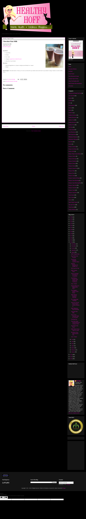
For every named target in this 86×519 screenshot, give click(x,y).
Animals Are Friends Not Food (75, 93)
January (73, 351)
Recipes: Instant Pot (73, 168)
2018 (71, 233)
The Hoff (78, 380)
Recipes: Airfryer (72, 156)
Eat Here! (71, 71)
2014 (71, 242)
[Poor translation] (5, 497)
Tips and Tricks (72, 204)
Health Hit (71, 112)
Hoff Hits (71, 127)
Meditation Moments (73, 136)
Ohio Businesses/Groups (74, 76)
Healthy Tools (71, 124)
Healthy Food (71, 120)
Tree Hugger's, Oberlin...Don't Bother (74, 291)
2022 (71, 225)
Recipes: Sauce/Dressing (74, 180)
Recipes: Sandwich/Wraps (74, 178)
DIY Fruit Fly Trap (75, 268)
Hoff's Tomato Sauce (74, 271)
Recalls (70, 144)
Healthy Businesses (73, 117)
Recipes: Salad (72, 175)
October (73, 248)
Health (70, 110)
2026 (71, 217)
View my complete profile (74, 412)
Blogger (63, 488)
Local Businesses (72, 132)
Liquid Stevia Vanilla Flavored (15, 59)
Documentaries (72, 105)
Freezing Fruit (74, 319)
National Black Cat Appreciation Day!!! (75, 287)
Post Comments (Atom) (36, 130)
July (72, 339)
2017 (71, 235)
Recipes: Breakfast (72, 161)
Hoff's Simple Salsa (75, 254)
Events (70, 107)
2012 (71, 356)
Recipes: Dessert (72, 163)
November (73, 246)
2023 (71, 223)
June (72, 341)
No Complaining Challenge (74, 300)
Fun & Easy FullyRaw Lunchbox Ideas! (75, 260)
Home (33, 126)
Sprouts (70, 199)
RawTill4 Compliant (7, 46)
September (73, 250)
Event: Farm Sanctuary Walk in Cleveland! (75, 316)
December (73, 243)
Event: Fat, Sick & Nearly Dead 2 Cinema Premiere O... (75, 304)
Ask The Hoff (71, 95)
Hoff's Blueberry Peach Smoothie (75, 309)
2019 (71, 231)
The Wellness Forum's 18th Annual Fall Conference (74, 280)
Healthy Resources (72, 122)
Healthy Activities (72, 115)
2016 (71, 237)
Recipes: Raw (71, 173)
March (72, 347)
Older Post (61, 126)
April (72, 345)
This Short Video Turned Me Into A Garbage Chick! (75, 322)
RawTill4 (8, 81)
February (73, 349)
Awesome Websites (73, 69)
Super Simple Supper (73, 202)
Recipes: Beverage (13, 81)
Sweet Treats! (71, 73)
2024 (71, 221)
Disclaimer (71, 85)
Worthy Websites (72, 209)
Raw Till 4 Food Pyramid (74, 256)
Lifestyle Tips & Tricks (73, 78)
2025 (71, 219)
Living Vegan (71, 129)
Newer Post (5, 126)
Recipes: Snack (72, 190)
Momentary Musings (73, 139)
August (73, 252)
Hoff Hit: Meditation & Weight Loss (74, 265)
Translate (67, 484)
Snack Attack (71, 195)
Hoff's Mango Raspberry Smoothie (74, 296)
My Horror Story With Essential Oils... (74, 333)
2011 (71, 358)
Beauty (70, 98)
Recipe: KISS (71, 151)
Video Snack (71, 207)
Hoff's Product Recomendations (75, 83)
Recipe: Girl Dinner (73, 149)
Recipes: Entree (72, 166)
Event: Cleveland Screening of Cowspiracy (74, 275)
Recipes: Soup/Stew (73, 192)
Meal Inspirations (72, 134)
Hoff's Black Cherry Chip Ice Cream (75, 330)
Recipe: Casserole (72, 146)
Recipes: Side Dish (73, 185)
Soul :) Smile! (74, 283)
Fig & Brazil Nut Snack (74, 326)
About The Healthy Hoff (74, 81)
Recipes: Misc (72, 170)
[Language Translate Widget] (66, 483)
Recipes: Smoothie (72, 187)
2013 (71, 354)
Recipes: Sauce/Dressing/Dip (75, 182)
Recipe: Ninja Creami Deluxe (75, 153)
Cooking (70, 100)
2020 (71, 229)
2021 (71, 227)
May (72, 343)
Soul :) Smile (71, 197)
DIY (69, 103)
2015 (71, 240)
